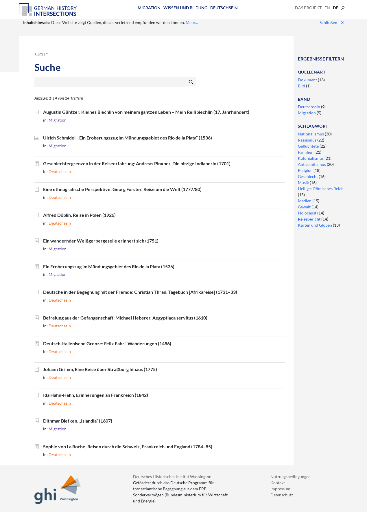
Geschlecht (308, 176)
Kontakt (277, 482)
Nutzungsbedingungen (290, 476)
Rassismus (307, 139)
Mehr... (192, 22)
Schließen (332, 22)
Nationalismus (311, 133)
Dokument (308, 79)
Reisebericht (309, 218)
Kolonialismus (311, 158)
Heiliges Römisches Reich (321, 188)
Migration (149, 7)
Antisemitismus (312, 164)
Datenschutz (281, 494)
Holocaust (307, 212)
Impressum (280, 488)
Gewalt (304, 206)
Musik (304, 182)
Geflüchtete (309, 146)
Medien (305, 200)
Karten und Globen (315, 225)
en (327, 7)
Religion (305, 170)
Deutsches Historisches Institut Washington (172, 476)
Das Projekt (308, 7)
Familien (306, 152)
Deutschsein (224, 7)
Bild (302, 85)
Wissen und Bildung (185, 7)
